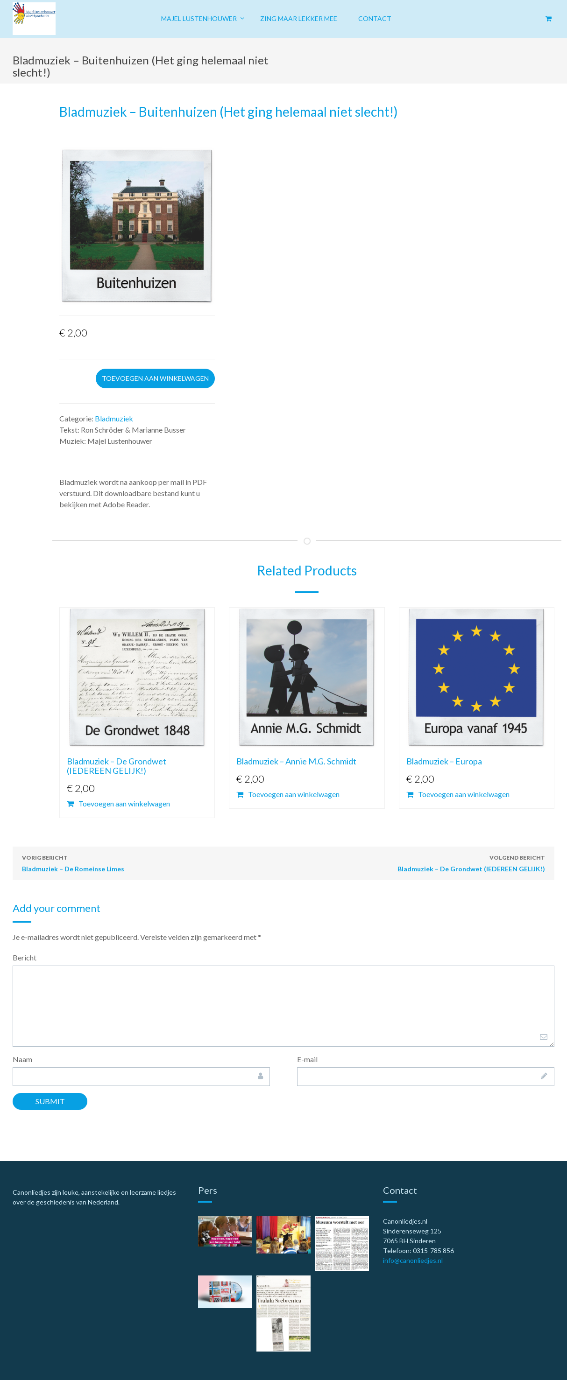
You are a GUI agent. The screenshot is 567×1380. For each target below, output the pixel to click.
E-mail (307, 1059)
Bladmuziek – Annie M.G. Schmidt (296, 761)
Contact (374, 18)
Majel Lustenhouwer (199, 18)
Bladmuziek (114, 418)
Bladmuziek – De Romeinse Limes (73, 862)
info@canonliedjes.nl (413, 1260)
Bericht (24, 957)
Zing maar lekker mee (298, 18)
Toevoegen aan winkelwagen (155, 378)
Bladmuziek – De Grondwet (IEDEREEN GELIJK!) (116, 766)
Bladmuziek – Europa (444, 761)
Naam (22, 1059)
